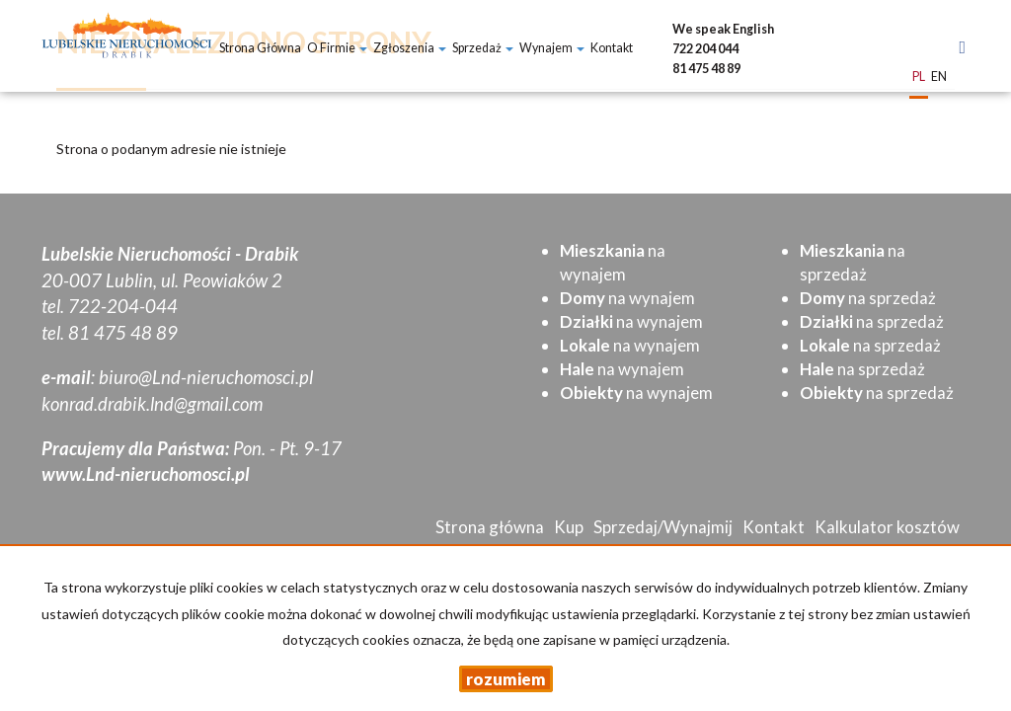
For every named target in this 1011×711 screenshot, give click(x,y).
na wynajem (627, 297)
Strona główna (260, 47)
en (939, 77)
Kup (568, 526)
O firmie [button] (337, 47)
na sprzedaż (868, 297)
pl (918, 77)
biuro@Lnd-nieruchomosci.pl (206, 377)
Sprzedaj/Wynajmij (663, 526)
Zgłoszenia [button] (409, 47)
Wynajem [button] (551, 47)
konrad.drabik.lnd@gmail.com (152, 404)
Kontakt (611, 47)
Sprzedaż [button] (482, 47)
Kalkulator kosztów (887, 526)
